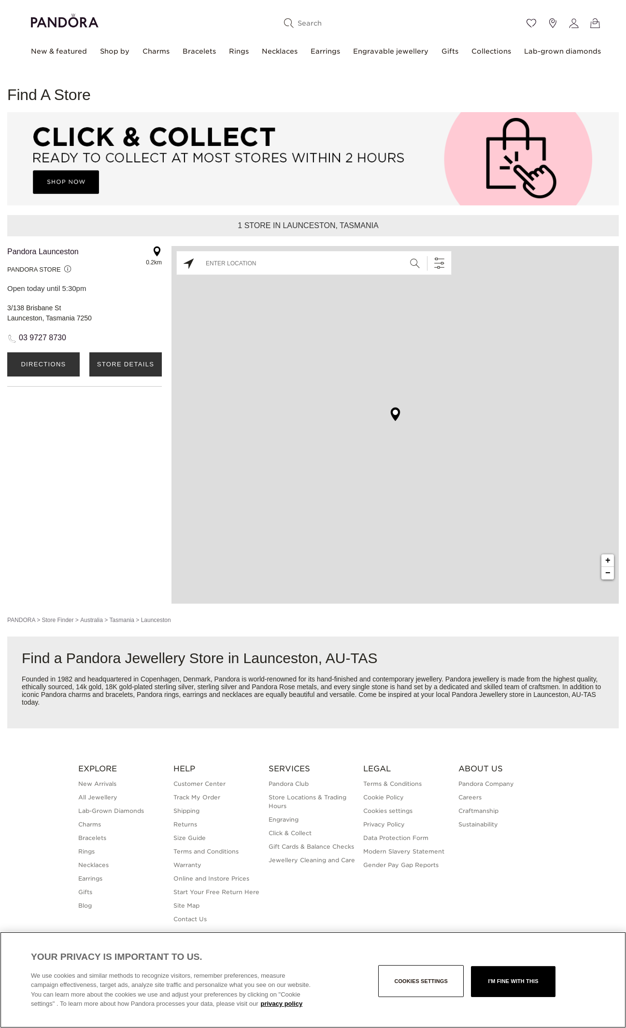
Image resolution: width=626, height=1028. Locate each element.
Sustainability (478, 824)
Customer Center (199, 783)
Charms (156, 51)
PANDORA (21, 620)
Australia (91, 620)
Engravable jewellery (390, 51)
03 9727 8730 (42, 337)
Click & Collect (290, 833)
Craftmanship (478, 810)
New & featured (59, 51)
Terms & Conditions (392, 783)
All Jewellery (97, 797)
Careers (470, 797)
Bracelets (199, 51)
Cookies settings (388, 810)
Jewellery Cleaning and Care (312, 860)
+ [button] (608, 560)
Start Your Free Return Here (216, 892)
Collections (491, 51)
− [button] (608, 573)
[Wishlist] (531, 23)
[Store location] (552, 23)
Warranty (187, 865)
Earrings (325, 51)
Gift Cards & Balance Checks (311, 846)
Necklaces (280, 51)
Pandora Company (486, 783)
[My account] (573, 23)
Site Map (186, 905)
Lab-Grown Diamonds (111, 810)
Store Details (125, 364)
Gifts (449, 51)
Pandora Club (289, 783)
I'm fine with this (513, 981)
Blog (85, 905)
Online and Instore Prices (211, 878)
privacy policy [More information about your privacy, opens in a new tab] (281, 1003)
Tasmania (122, 620)
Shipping (186, 810)
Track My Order (196, 797)
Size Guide (189, 837)
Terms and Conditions (206, 851)
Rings (239, 51)
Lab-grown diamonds (562, 51)
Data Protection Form (395, 837)
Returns (185, 824)
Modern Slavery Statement (403, 851)
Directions (43, 364)
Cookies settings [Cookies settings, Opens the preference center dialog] (421, 981)
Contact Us (190, 919)
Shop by (114, 51)
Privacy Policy (384, 824)
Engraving (284, 819)
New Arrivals (97, 783)
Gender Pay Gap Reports (401, 865)
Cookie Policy (383, 797)
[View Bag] (595, 23)
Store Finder (57, 620)
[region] (313, 980)
